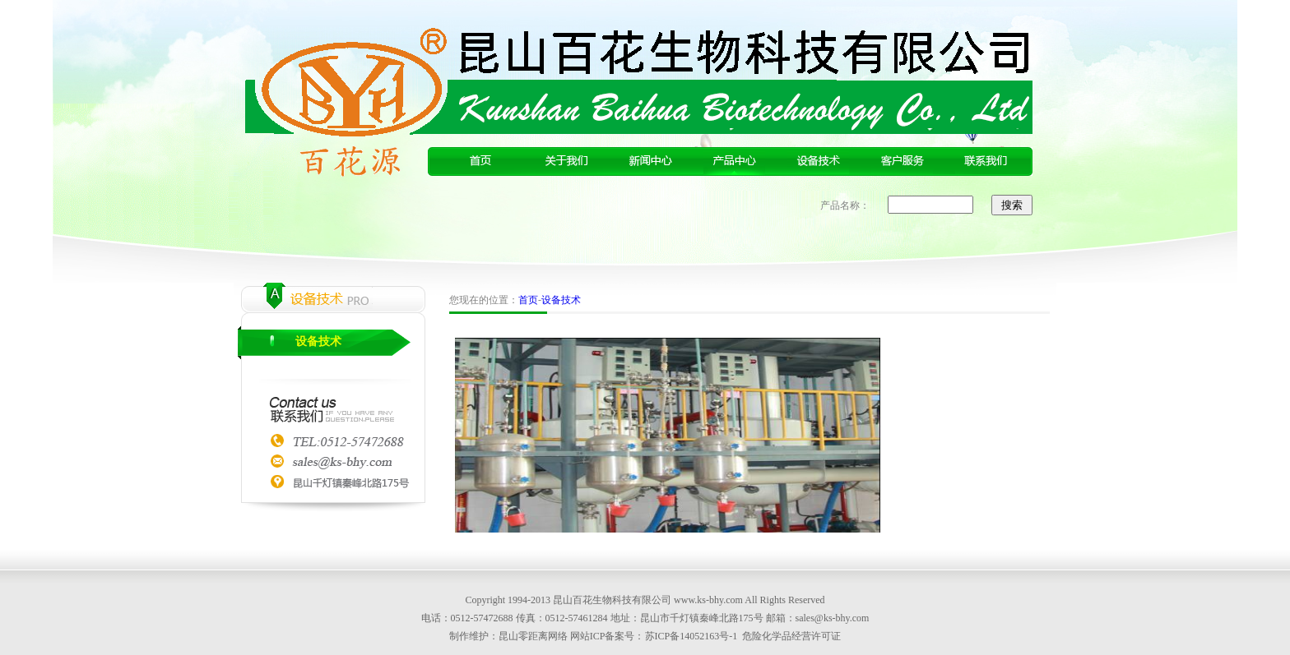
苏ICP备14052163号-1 (691, 636)
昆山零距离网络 (533, 636)
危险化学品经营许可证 (791, 636)
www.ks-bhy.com (708, 600)
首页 (528, 300)
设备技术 (318, 341)
